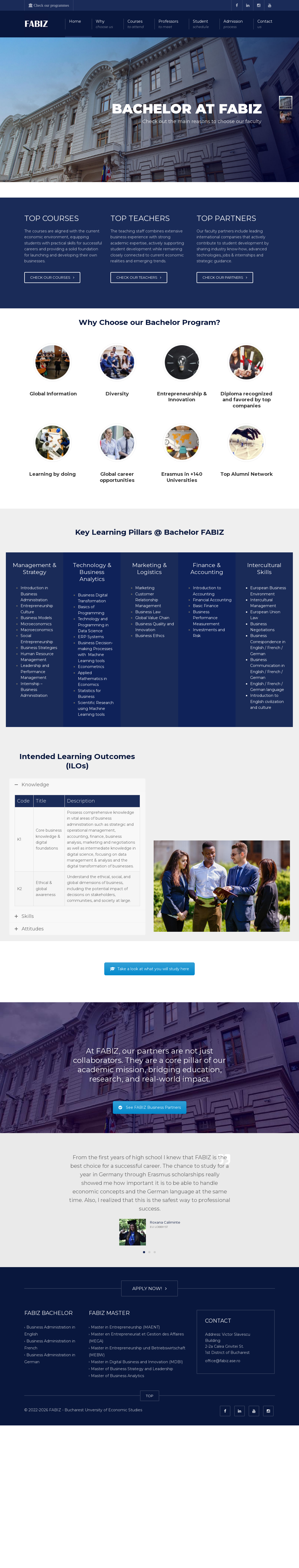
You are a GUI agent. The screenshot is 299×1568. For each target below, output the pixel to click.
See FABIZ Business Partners (149, 1265)
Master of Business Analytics (117, 1533)
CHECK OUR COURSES (52, 278)
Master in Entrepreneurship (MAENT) (125, 1485)
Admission (233, 24)
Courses (135, 24)
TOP (149, 1554)
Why (104, 24)
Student (201, 24)
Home (75, 21)
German (257, 653)
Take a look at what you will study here (149, 1126)
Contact (264, 24)
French (273, 647)
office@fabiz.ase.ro (222, 1518)
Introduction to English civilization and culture (267, 701)
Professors (168, 24)
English (257, 647)
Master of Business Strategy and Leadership (132, 1526)
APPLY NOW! (149, 1446)
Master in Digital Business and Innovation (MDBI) (137, 1520)
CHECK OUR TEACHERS (138, 278)
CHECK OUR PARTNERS (224, 278)
